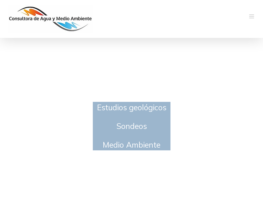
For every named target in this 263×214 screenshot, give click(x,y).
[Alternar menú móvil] (252, 16)
